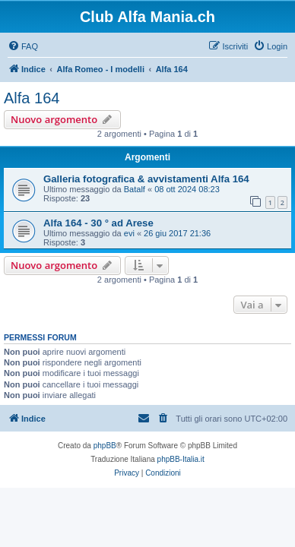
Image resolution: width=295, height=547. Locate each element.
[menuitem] (23, 46)
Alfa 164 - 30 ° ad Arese (98, 223)
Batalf (134, 189)
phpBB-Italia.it (181, 459)
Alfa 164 (31, 98)
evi (129, 233)
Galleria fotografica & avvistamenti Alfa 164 (146, 179)
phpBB (105, 445)
